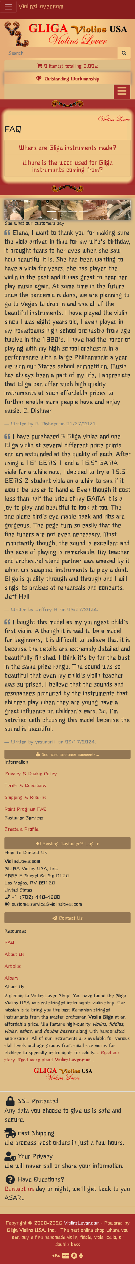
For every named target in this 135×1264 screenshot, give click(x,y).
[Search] (61, 52)
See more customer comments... (67, 754)
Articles (12, 965)
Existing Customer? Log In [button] (67, 843)
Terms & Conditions (25, 785)
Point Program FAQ (25, 808)
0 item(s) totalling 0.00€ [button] (67, 65)
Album (11, 977)
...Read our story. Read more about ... (62, 1056)
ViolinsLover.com (40, 5)
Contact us (19, 1188)
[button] (13, 210)
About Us (14, 953)
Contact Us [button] (67, 917)
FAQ (9, 942)
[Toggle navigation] (122, 92)
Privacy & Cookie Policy (30, 773)
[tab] (67, 147)
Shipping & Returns (25, 796)
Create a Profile (21, 828)
